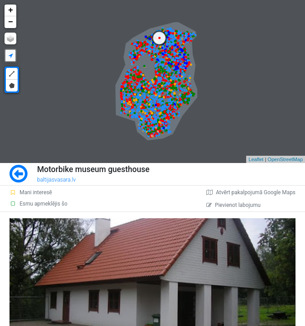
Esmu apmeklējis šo (38, 204)
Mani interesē (31, 192)
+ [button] (10, 10)
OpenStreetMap (285, 159)
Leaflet (255, 159)
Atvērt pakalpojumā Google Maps (250, 192)
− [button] (10, 22)
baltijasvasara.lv (56, 180)
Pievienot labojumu (233, 205)
